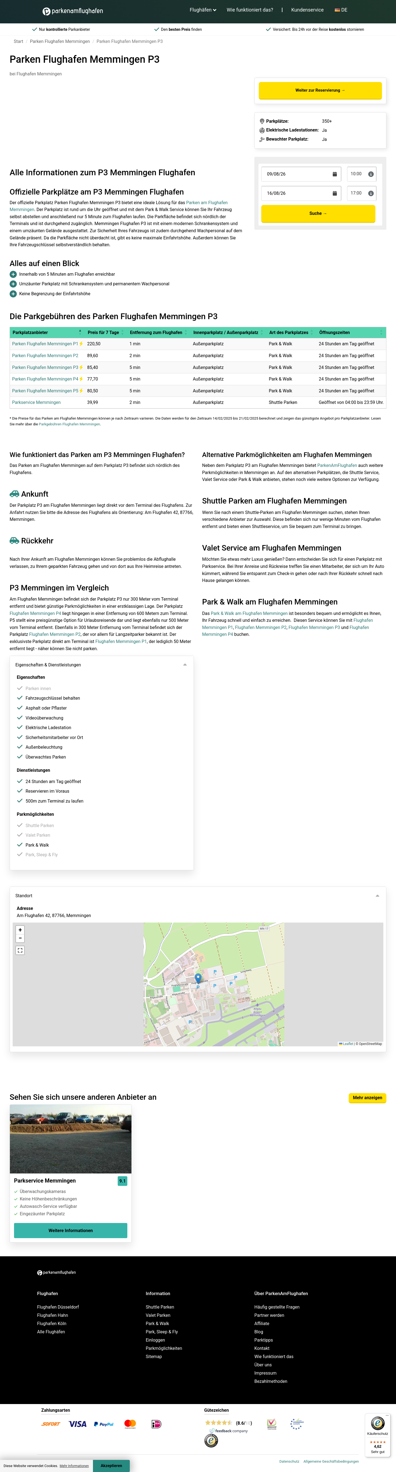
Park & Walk (157, 1323)
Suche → (318, 213)
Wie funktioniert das (273, 1356)
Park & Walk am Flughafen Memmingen (249, 613)
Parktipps (263, 1340)
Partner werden (269, 1315)
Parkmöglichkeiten (164, 1348)
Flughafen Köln (51, 1323)
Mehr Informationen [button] (74, 1466)
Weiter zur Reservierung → (320, 90)
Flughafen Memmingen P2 (55, 634)
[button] (80, 332)
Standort (23, 895)
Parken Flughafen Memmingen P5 (47, 390)
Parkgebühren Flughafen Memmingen (69, 424)
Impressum (265, 1373)
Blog (258, 1331)
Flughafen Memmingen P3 (314, 627)
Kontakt (262, 1348)
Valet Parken (158, 1315)
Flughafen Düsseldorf (58, 1307)
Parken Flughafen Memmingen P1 (47, 343)
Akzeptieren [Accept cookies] (111, 1465)
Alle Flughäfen (51, 1331)
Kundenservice (307, 10)
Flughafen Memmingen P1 (121, 641)
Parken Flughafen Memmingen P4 (47, 379)
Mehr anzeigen (367, 1097)
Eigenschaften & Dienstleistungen (48, 664)
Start (18, 41)
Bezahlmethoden (270, 1381)
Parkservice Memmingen (36, 402)
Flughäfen (201, 10)
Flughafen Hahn (52, 1315)
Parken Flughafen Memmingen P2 (45, 355)
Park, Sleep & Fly (162, 1331)
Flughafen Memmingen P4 (35, 613)
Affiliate (261, 1323)
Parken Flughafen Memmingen (60, 41)
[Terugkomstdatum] (301, 174)
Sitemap (154, 1356)
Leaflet (346, 1044)
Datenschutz (289, 1461)
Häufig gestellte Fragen (276, 1307)
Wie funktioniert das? (250, 10)
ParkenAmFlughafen (337, 465)
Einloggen (155, 1340)
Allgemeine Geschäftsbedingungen (331, 1461)
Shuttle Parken (160, 1307)
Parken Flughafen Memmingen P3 (47, 367)
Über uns (263, 1364)
